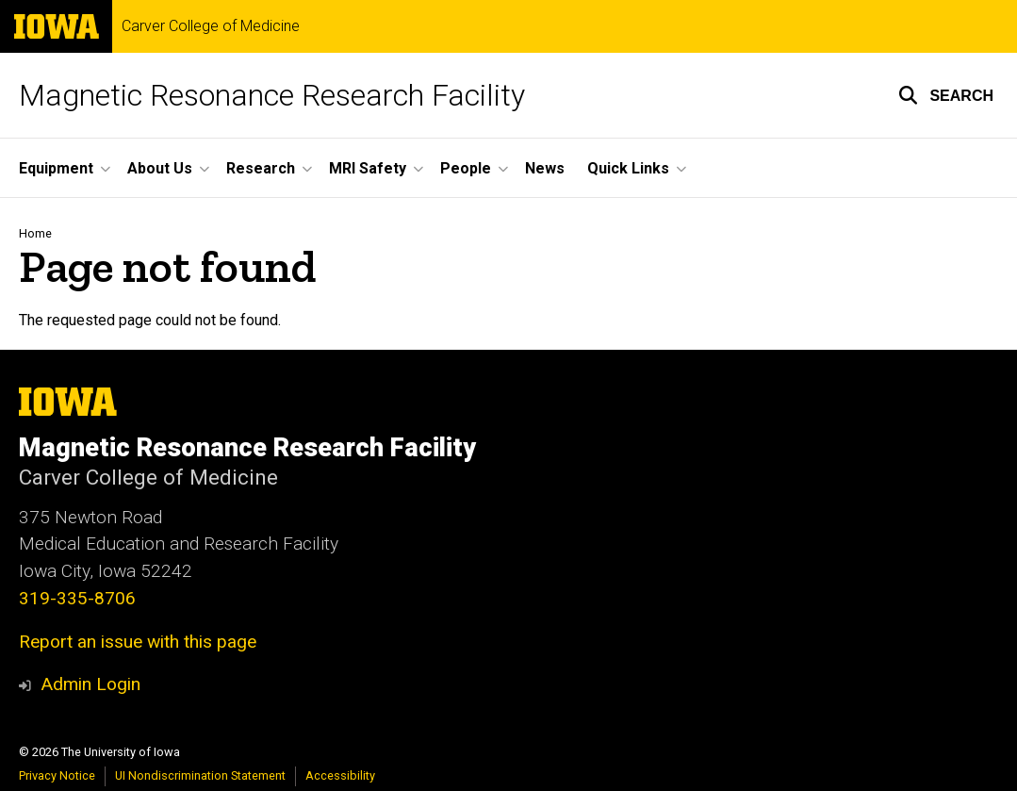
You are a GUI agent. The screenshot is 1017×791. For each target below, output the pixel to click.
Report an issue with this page (137, 641)
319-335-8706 (77, 598)
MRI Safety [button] (367, 168)
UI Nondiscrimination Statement (200, 775)
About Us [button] (159, 168)
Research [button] (260, 168)
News (545, 168)
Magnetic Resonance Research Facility (272, 95)
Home (35, 233)
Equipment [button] (56, 168)
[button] (946, 95)
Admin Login (90, 684)
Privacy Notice (57, 775)
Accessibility (340, 775)
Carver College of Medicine (211, 26)
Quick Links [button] (628, 168)
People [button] (465, 168)
